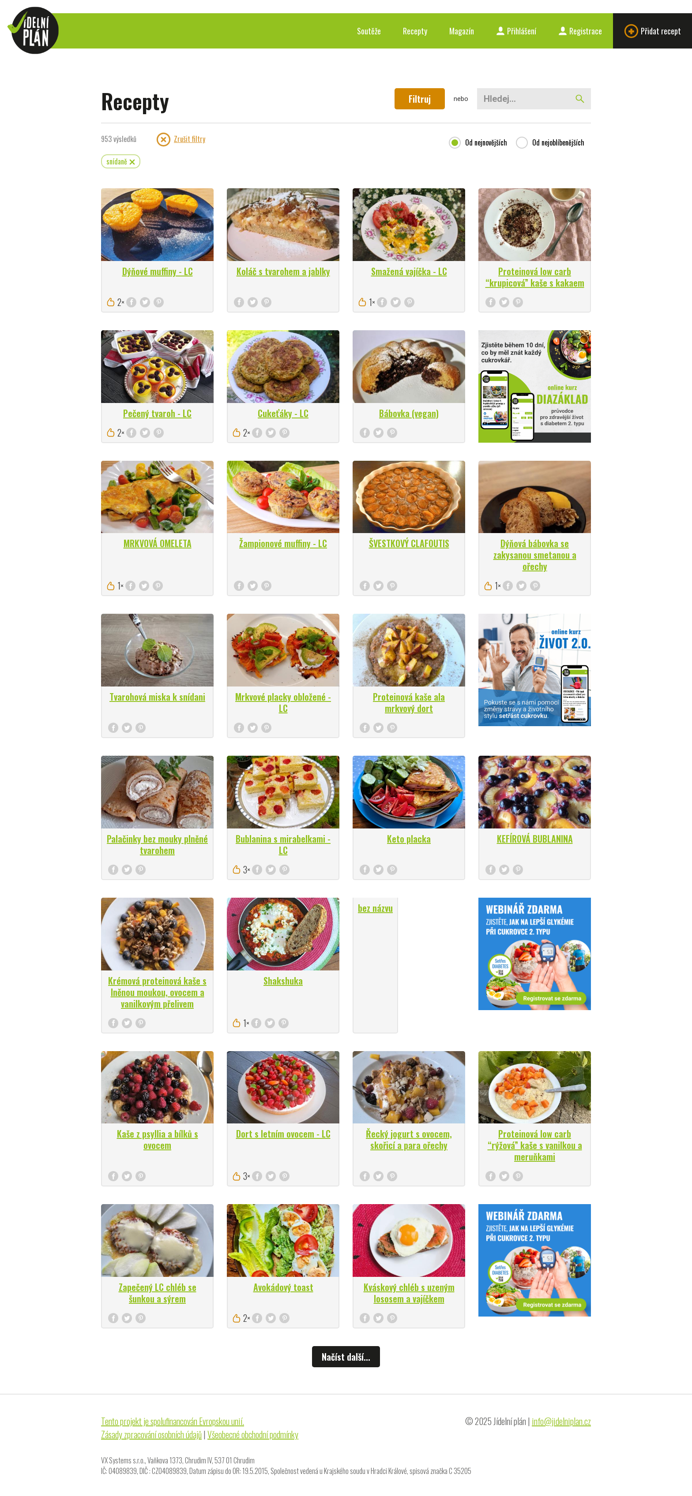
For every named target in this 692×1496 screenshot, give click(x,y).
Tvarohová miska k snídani (157, 696)
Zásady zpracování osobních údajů (151, 1434)
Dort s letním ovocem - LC (283, 1133)
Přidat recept (652, 31)
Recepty (415, 31)
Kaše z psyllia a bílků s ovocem (157, 1139)
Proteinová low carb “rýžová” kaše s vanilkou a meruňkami (535, 1145)
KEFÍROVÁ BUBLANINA (535, 838)
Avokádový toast (283, 1287)
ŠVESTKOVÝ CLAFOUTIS (409, 543)
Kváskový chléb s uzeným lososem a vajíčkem (409, 1292)
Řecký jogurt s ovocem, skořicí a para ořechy (409, 1139)
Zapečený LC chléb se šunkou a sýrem (157, 1292)
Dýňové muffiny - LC (157, 271)
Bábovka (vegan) (409, 413)
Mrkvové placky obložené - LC (283, 702)
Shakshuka (283, 980)
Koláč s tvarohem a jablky (283, 271)
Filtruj (420, 98)
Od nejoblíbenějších (558, 142)
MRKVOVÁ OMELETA (158, 543)
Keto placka (409, 838)
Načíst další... (346, 1356)
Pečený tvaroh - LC (157, 413)
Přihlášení (516, 31)
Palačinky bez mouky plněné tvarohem (157, 844)
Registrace (580, 31)
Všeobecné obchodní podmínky (252, 1434)
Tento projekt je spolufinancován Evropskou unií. (172, 1421)
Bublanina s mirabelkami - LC (283, 844)
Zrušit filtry (180, 139)
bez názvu (375, 907)
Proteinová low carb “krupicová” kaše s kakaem (534, 277)
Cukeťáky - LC (283, 413)
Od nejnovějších (486, 142)
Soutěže (369, 31)
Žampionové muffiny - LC (283, 543)
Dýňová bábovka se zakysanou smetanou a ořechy (534, 555)
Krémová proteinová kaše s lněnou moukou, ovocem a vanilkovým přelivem (157, 992)
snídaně (120, 161)
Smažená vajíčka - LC (409, 271)
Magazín (461, 31)
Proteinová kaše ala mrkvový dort (409, 702)
